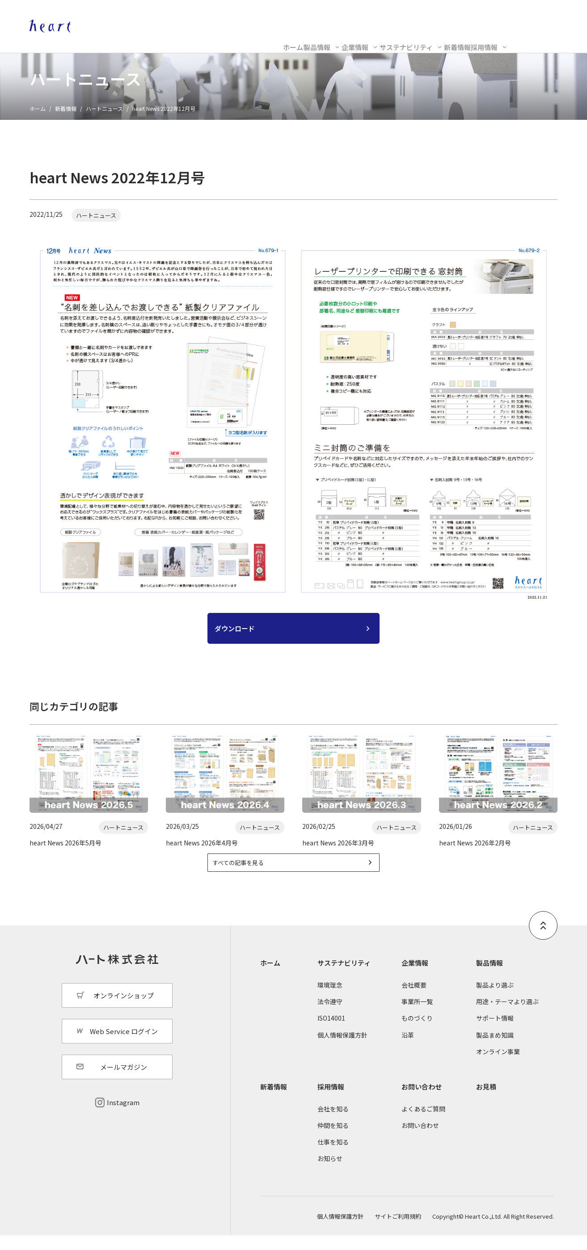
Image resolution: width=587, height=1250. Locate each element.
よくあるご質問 (423, 1123)
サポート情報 (495, 1033)
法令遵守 (329, 1016)
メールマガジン (123, 1082)
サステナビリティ (383, 38)
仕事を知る (333, 1157)
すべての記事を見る (251, 875)
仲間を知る (333, 1140)
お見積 (486, 1101)
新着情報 (470, 38)
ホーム (163, 38)
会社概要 (414, 1000)
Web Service (538, 16)
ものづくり (417, 1033)
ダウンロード (235, 633)
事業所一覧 (417, 1016)
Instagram (123, 1117)
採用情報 (532, 38)
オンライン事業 (498, 1066)
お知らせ (329, 1173)
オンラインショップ (467, 16)
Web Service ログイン (124, 1046)
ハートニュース (104, 108)
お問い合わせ (421, 1101)
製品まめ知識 (495, 1049)
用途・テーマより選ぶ (507, 1016)
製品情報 (222, 38)
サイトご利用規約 (398, 1231)
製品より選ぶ (495, 1000)
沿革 (407, 1049)
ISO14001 (331, 1033)
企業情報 (296, 38)
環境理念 (329, 1000)
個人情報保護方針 (342, 1049)
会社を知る (333, 1123)
